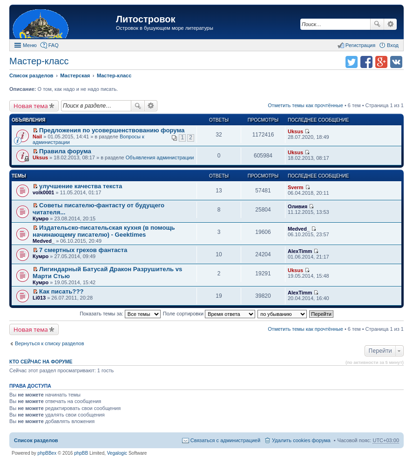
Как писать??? (61, 291)
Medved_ (43, 241)
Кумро (40, 218)
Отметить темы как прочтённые (305, 105)
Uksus (295, 131)
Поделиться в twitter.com (351, 62)
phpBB (81, 453)
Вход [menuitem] (393, 45)
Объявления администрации (160, 157)
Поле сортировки (209, 313)
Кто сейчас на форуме (41, 361)
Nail (37, 136)
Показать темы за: (120, 313)
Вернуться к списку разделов (49, 343)
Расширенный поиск (390, 24)
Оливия (297, 206)
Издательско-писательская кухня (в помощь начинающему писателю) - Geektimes (104, 231)
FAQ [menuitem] (53, 45)
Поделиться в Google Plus (381, 62)
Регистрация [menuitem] (360, 45)
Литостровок (145, 19)
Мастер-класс (39, 61)
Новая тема (31, 106)
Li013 (39, 298)
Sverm (296, 187)
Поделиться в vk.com (396, 62)
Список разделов (36, 440)
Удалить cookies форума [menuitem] (301, 440)
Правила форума (65, 151)
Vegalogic (117, 453)
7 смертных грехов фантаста (83, 249)
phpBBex (47, 453)
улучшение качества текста (80, 186)
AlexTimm (300, 251)
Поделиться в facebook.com (366, 62)
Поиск (377, 24)
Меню (30, 45)
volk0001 (43, 192)
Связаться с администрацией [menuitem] (225, 440)
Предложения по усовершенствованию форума (111, 130)
